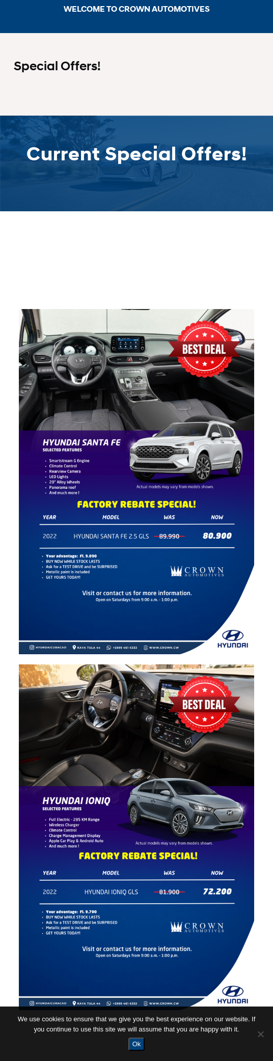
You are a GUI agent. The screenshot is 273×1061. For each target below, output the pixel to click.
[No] (260, 1034)
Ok (136, 1044)
